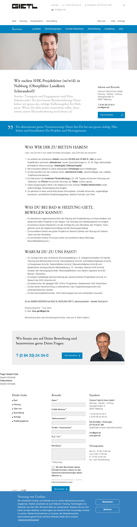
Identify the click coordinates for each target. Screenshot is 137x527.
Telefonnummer (58, 419)
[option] (68, 51)
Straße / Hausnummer (61, 428)
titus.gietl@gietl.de (40, 311)
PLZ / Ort (56, 437)
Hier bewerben (106, 115)
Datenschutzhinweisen (28, 523)
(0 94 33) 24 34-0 (34, 356)
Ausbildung (109, 29)
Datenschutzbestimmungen (62, 482)
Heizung (23, 21)
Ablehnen (107, 513)
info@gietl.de (60, 10)
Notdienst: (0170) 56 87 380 (99, 5)
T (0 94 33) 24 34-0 (73, 5)
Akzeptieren (107, 505)
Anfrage (121, 21)
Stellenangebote (21, 421)
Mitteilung (56, 446)
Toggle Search (124, 5)
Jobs (113, 21)
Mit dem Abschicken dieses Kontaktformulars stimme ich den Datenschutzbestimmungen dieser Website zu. (67, 471)
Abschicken (59, 489)
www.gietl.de (94, 436)
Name (54, 401)
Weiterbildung (94, 29)
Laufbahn (36, 29)
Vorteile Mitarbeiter (75, 29)
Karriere (17, 29)
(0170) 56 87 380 (96, 425)
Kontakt (55, 5)
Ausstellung (51, 21)
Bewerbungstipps (53, 29)
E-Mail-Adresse (58, 410)
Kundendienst (36, 21)
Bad (14, 21)
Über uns (101, 21)
